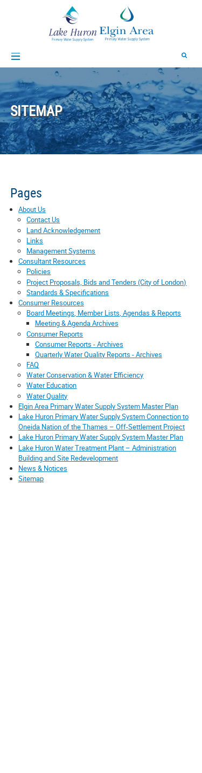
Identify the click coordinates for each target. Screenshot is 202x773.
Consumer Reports (54, 334)
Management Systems (60, 251)
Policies (38, 271)
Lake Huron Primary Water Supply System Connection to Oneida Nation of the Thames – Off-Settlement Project (103, 422)
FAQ (32, 365)
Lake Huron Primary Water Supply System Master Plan (100, 437)
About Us (32, 209)
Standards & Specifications (67, 292)
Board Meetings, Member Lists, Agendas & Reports (103, 313)
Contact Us (43, 219)
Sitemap (31, 478)
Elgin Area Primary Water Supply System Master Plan (98, 406)
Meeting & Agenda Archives (77, 323)
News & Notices (42, 468)
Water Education (51, 385)
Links (34, 240)
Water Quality (46, 396)
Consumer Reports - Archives (79, 344)
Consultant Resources (52, 261)
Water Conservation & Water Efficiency (84, 375)
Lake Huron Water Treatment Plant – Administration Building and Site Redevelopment (97, 453)
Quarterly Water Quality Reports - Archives (98, 354)
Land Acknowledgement (63, 230)
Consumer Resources (51, 302)
